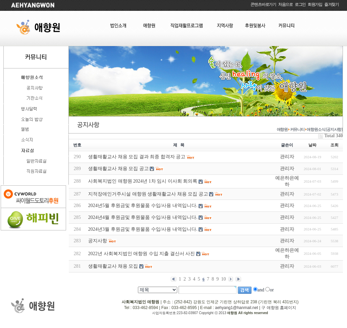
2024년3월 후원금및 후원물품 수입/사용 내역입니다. (142, 229)
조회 (334, 145)
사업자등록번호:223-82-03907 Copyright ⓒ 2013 (189, 313)
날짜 (312, 145)
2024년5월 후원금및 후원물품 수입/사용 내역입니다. (142, 205)
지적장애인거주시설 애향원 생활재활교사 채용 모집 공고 (148, 194)
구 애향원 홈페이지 (278, 307)
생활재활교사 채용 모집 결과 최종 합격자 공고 (136, 156)
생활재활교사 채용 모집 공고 (118, 168)
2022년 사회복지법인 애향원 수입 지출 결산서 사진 (141, 253)
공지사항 (97, 240)
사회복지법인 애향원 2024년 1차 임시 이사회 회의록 (142, 181)
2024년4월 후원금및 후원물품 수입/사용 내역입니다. (142, 217)
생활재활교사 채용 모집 (113, 266)
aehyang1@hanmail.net (236, 307)
